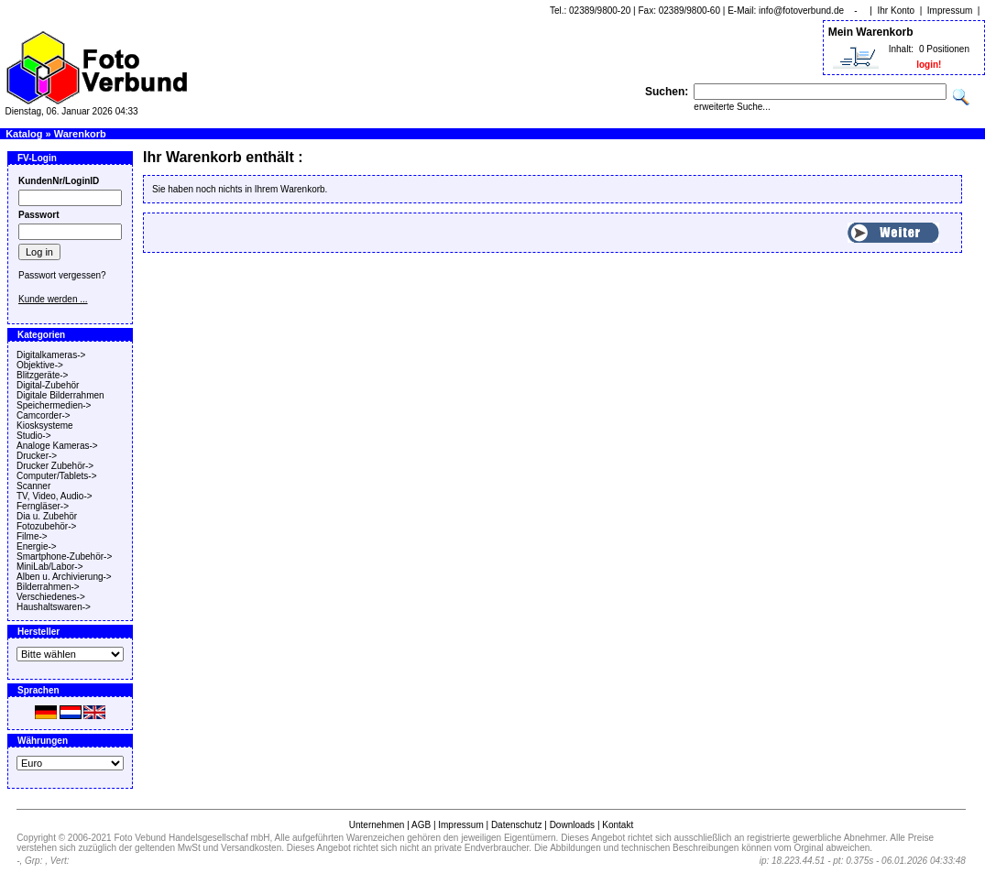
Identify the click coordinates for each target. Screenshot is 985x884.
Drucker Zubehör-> (54, 466)
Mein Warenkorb (871, 32)
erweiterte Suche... (732, 107)
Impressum (949, 10)
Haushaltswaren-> (53, 607)
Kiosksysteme (44, 425)
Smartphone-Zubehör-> (64, 556)
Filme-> (32, 536)
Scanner (33, 486)
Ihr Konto (896, 10)
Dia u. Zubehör (46, 516)
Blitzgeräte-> (42, 375)
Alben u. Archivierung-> (64, 577)
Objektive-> (39, 365)
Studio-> (33, 436)
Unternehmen (377, 825)
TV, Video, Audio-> (54, 496)
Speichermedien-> (53, 405)
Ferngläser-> (42, 506)
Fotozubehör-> (46, 526)
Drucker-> (36, 456)
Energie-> (36, 546)
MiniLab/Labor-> (49, 567)
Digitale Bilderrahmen (60, 395)
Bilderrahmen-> (48, 587)
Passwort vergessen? (62, 275)
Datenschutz (516, 825)
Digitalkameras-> (50, 355)
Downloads (572, 825)
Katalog (23, 133)
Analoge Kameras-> (57, 446)
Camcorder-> (43, 415)
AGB (421, 825)
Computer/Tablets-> (56, 476)
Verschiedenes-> (50, 597)
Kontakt (617, 825)
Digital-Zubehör (47, 385)
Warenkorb (80, 133)
